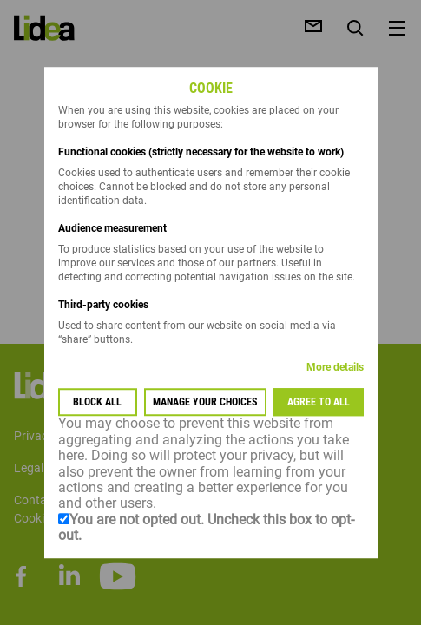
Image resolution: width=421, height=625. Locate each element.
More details (335, 368)
